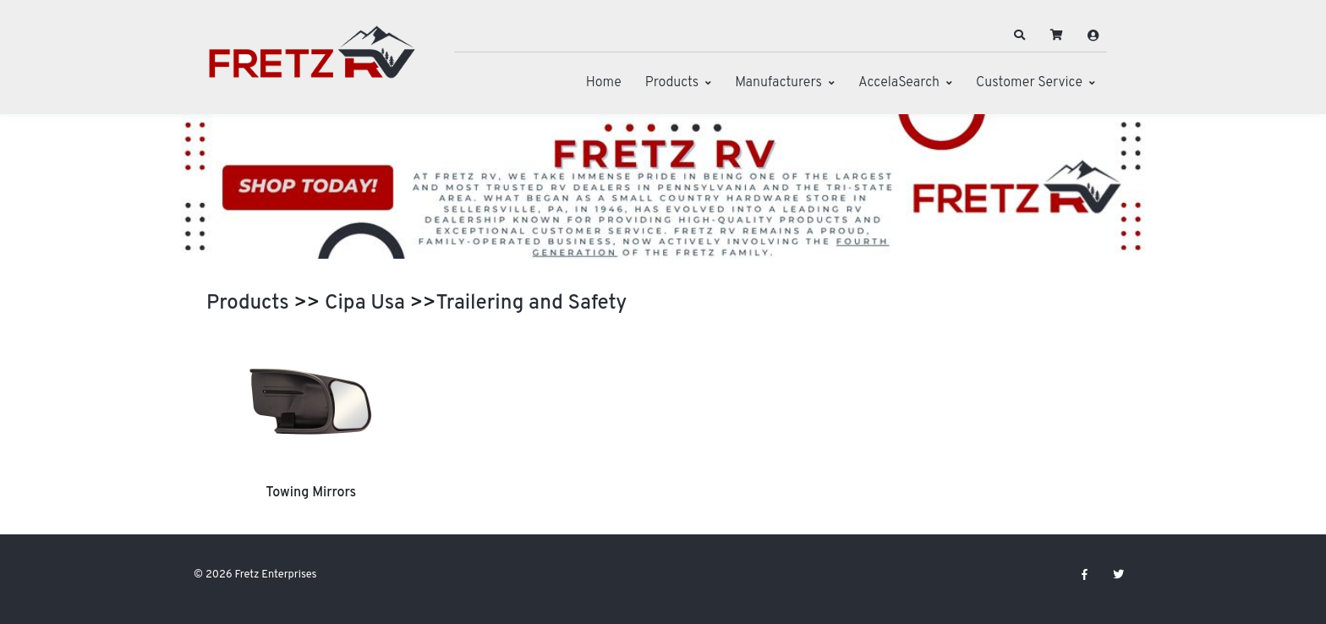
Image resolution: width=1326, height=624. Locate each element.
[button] (1019, 35)
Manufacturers (778, 82)
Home (604, 82)
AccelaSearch (899, 82)
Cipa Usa (365, 303)
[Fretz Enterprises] (312, 61)
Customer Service (1029, 82)
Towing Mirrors (311, 492)
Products (672, 82)
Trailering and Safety (531, 303)
